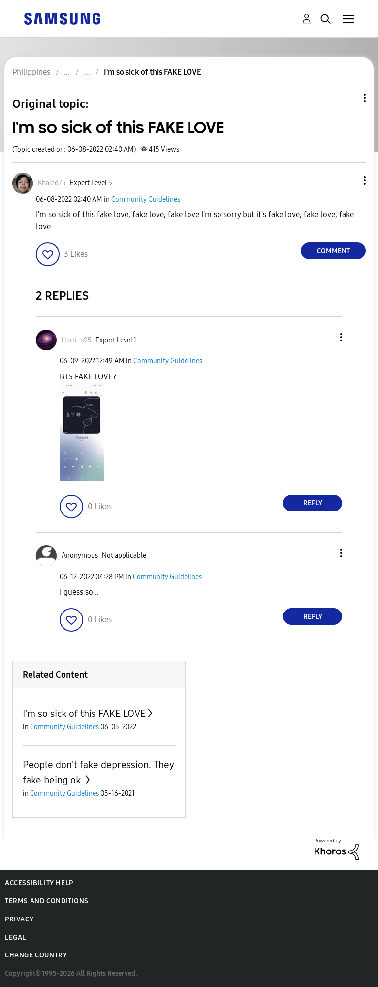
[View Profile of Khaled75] (52, 183)
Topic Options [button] (348, 97)
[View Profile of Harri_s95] (77, 340)
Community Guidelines (145, 199)
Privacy (19, 919)
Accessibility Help (39, 883)
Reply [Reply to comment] (312, 503)
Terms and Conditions (47, 901)
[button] (348, 180)
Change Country (36, 955)
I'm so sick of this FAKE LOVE (84, 713)
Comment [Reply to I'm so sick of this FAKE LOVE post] (333, 251)
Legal (15, 937)
